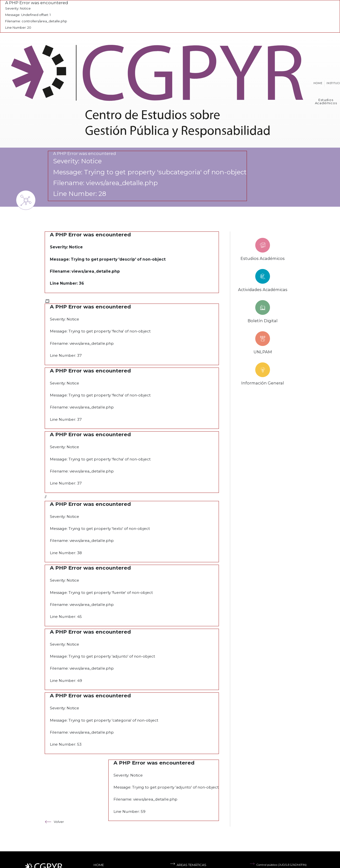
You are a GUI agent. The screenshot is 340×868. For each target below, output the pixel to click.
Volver (54, 821)
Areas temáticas (188, 865)
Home (317, 83)
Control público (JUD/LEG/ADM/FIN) (278, 865)
